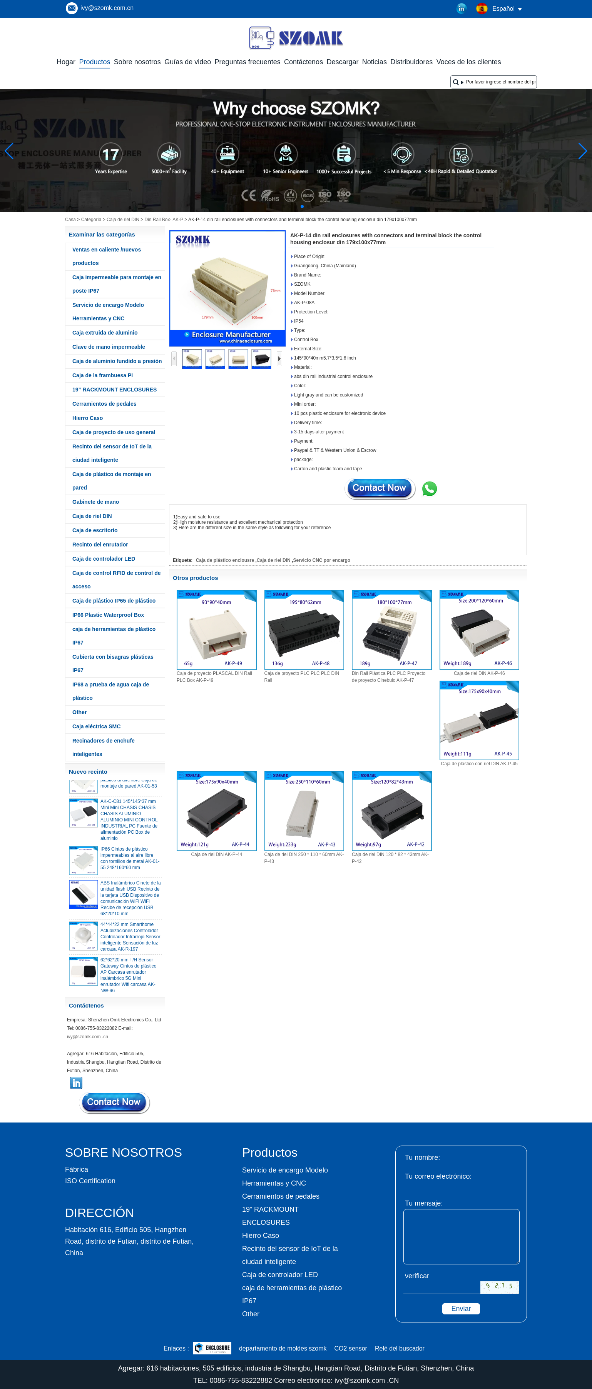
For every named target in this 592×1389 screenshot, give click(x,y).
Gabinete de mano (95, 502)
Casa (70, 219)
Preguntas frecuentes (248, 62)
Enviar (461, 1308)
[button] (283, 206)
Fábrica (76, 1169)
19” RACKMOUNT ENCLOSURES (114, 389)
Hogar (66, 62)
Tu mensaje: (424, 1203)
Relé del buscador (400, 1348)
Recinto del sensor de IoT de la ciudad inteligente (112, 453)
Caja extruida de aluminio (105, 333)
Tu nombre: (422, 1157)
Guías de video (187, 62)
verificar (417, 1276)
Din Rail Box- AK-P (163, 219)
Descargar (342, 62)
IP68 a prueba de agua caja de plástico (110, 691)
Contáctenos (303, 62)
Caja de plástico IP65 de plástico (114, 601)
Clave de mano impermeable (108, 347)
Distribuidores (411, 62)
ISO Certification (90, 1181)
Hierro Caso (87, 418)
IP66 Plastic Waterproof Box (108, 615)
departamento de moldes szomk (283, 1348)
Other (79, 712)
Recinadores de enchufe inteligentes (103, 747)
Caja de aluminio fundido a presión (117, 361)
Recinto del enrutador (100, 544)
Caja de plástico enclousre (225, 560)
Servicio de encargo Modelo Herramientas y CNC (108, 311)
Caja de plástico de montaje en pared (111, 481)
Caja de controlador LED (103, 559)
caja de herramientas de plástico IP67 (114, 636)
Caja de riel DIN (123, 219)
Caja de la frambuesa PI (102, 375)
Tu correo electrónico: (438, 1176)
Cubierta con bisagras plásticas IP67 (113, 663)
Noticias (374, 62)
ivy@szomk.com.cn (107, 8)
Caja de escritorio (95, 530)
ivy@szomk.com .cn (87, 1036)
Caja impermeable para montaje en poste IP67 (116, 284)
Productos (94, 62)
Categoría (91, 219)
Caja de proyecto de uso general (114, 432)
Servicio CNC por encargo (321, 560)
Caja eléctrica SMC (96, 726)
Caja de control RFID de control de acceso (116, 580)
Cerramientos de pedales (104, 404)
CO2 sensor (350, 1348)
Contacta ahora (115, 1102)
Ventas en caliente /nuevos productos (106, 256)
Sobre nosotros (137, 62)
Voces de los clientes (468, 62)
